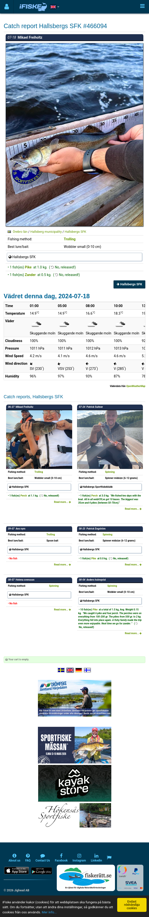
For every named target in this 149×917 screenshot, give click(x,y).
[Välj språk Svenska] (61, 670)
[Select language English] (70, 670)
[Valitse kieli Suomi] (87, 670)
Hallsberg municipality (46, 231)
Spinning (110, 472)
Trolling (70, 239)
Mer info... (49, 912)
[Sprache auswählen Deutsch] (79, 670)
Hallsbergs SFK (75, 231)
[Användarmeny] (6, 6)
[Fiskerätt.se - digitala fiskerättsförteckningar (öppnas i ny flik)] (86, 878)
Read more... (62, 502)
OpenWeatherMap (135, 386)
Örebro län (20, 231)
